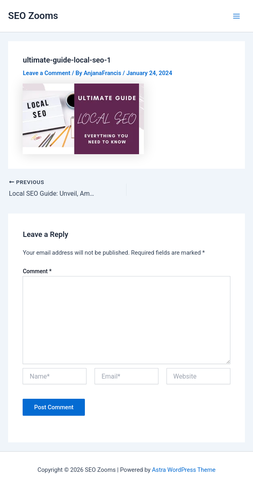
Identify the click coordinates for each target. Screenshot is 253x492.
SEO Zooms (33, 15)
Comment (37, 271)
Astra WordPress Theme (183, 469)
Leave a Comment (46, 73)
